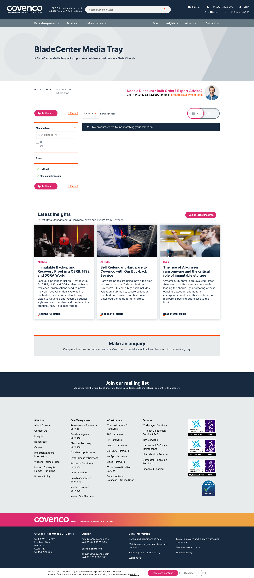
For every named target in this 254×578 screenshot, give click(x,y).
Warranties (135, 557)
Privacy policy (184, 552)
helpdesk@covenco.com (95, 539)
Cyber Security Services (84, 457)
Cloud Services (79, 472)
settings (134, 574)
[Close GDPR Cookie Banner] (203, 573)
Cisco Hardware (116, 461)
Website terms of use (188, 547)
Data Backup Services (82, 452)
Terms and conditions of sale (145, 539)
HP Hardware (114, 439)
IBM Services (150, 439)
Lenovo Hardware (117, 445)
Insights (38, 436)
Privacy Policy (42, 476)
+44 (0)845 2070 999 (94, 542)
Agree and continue (162, 573)
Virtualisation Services (156, 454)
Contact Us (40, 430)
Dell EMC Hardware (118, 450)
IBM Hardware (115, 434)
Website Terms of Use (47, 461)
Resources (40, 441)
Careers (39, 447)
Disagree (189, 573)
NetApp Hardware (117, 456)
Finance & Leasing (153, 468)
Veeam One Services (82, 496)
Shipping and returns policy (144, 552)
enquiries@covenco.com (95, 553)
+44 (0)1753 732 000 (94, 557)
